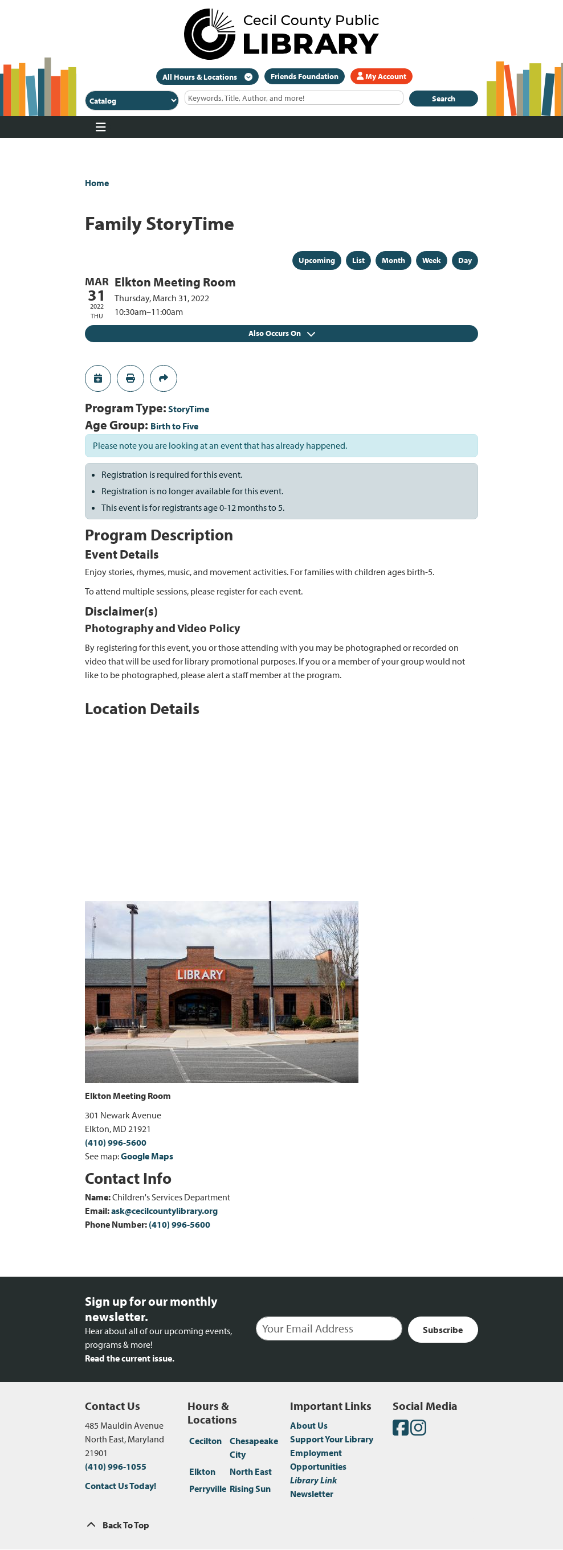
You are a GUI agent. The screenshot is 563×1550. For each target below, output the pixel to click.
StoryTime (188, 409)
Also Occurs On (281, 333)
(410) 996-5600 (115, 1142)
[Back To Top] (281, 1525)
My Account (381, 76)
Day (465, 260)
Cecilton (205, 1440)
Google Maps (147, 1156)
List (358, 260)
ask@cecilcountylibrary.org (164, 1210)
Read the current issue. (129, 1358)
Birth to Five (174, 426)
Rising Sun (250, 1488)
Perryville (207, 1488)
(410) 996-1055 (115, 1466)
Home (97, 182)
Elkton (202, 1471)
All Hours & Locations (200, 77)
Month (393, 260)
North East (251, 1471)
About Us (309, 1425)
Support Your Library (331, 1439)
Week (431, 260)
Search (443, 98)
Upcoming (317, 260)
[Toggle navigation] (101, 127)
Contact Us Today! (120, 1485)
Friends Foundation (304, 76)
